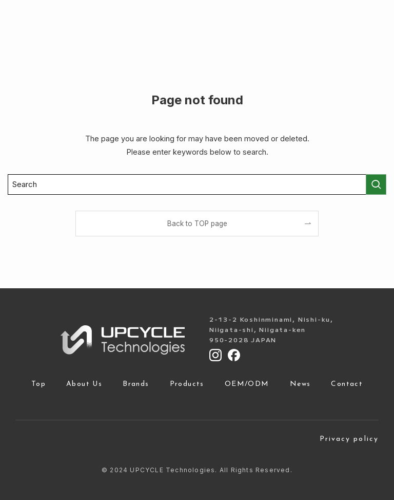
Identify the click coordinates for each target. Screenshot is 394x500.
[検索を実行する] (376, 184)
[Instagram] (215, 355)
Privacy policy (349, 439)
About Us (84, 384)
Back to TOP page (197, 223)
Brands (136, 384)
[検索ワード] (197, 184)
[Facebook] (234, 355)
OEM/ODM (247, 384)
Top (38, 384)
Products (187, 384)
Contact (347, 384)
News (300, 384)
